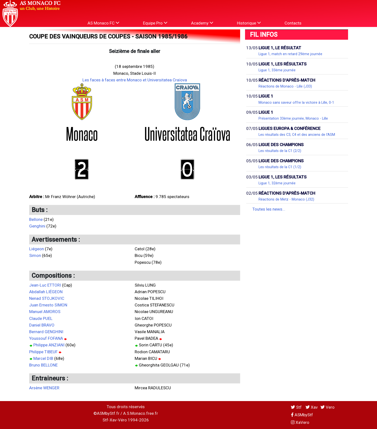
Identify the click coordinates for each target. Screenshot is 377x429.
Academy (202, 22)
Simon (35, 255)
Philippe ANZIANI (49, 344)
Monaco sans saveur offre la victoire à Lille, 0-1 (296, 102)
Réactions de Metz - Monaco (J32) (286, 199)
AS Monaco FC (103, 22)
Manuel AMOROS (44, 311)
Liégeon (36, 248)
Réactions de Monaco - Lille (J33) (285, 86)
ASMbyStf (302, 414)
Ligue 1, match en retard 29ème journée (290, 54)
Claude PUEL (40, 318)
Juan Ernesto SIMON (48, 305)
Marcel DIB (43, 358)
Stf (297, 407)
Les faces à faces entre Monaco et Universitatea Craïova (134, 79)
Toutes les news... (268, 209)
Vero (328, 407)
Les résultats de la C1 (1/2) (280, 167)
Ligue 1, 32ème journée (277, 183)
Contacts (293, 23)
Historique (249, 22)
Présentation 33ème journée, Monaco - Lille (293, 118)
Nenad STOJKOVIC (46, 298)
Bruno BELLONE (43, 365)
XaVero (300, 422)
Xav (312, 407)
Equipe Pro (155, 22)
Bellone (36, 219)
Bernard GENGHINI (46, 331)
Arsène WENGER (44, 387)
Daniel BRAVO (41, 325)
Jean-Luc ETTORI (45, 285)
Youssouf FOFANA (46, 338)
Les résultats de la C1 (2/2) (280, 151)
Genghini (37, 226)
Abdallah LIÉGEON (46, 291)
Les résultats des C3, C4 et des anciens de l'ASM (297, 135)
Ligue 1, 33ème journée (277, 70)
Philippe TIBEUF (43, 351)
